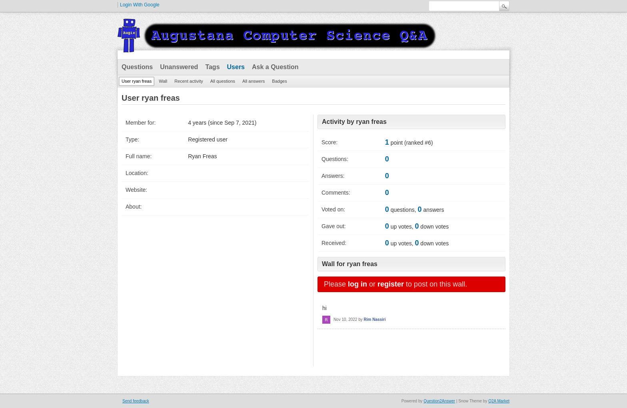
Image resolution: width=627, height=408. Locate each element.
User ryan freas (137, 81)
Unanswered (179, 67)
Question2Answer (439, 401)
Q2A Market (498, 401)
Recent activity (188, 81)
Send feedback (135, 401)
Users (236, 67)
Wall (163, 81)
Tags (212, 67)
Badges (279, 81)
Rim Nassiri (375, 319)
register (390, 284)
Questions (137, 67)
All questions (222, 81)
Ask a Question (275, 67)
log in (357, 284)
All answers (253, 81)
